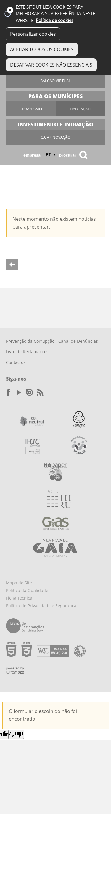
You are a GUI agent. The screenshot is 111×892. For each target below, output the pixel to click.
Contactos (15, 362)
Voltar (12, 264)
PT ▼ (51, 154)
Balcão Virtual (55, 80)
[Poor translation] (16, 734)
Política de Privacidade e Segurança (41, 605)
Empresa (32, 155)
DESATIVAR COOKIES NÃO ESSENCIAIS (51, 65)
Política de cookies (54, 20)
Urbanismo (31, 109)
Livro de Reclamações (27, 351)
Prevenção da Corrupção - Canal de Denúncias (52, 341)
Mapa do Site (19, 583)
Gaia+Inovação (55, 137)
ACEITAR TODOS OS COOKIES (41, 49)
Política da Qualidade (27, 590)
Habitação (80, 109)
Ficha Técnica (19, 598)
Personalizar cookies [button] (33, 34)
